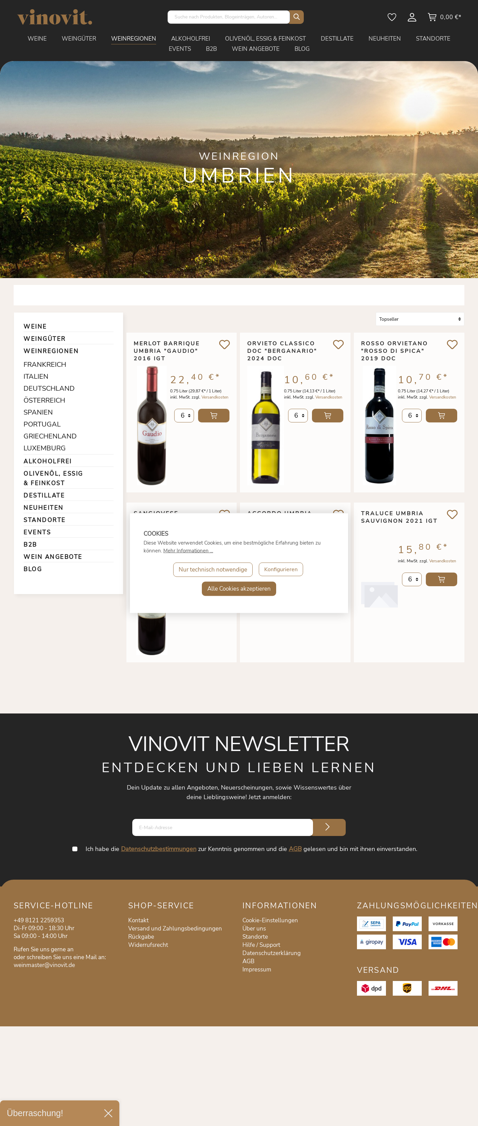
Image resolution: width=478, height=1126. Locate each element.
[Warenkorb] (444, 19)
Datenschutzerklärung (271, 953)
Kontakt (138, 920)
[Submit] (328, 827)
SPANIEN (38, 412)
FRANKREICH (42, 364)
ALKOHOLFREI (48, 461)
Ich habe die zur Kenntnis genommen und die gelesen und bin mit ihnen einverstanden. (252, 849)
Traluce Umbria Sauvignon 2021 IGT (399, 517)
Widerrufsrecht (148, 945)
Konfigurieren (281, 570)
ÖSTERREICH (42, 400)
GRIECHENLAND (42, 436)
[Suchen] (295, 17)
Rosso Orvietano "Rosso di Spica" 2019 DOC (394, 351)
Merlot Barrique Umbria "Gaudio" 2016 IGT (167, 351)
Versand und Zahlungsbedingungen (175, 929)
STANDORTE (45, 520)
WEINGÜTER (45, 339)
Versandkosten (214, 400)
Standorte (255, 937)
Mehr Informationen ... (188, 550)
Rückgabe (141, 937)
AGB (295, 849)
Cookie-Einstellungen (270, 920)
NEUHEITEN (44, 508)
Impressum (256, 969)
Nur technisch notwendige (212, 570)
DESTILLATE (44, 496)
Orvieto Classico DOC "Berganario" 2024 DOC (282, 351)
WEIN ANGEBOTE (53, 557)
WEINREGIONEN (51, 351)
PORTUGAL (42, 424)
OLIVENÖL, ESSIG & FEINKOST (53, 478)
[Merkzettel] (392, 19)
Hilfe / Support (261, 945)
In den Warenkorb (213, 419)
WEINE (35, 327)
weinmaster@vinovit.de (44, 965)
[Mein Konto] (412, 19)
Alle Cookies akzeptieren (239, 589)
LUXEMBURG (42, 448)
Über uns (254, 929)
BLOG (33, 569)
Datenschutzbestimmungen (159, 849)
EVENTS (37, 532)
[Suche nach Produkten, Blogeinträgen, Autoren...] (228, 17)
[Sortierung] (420, 319)
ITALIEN (36, 376)
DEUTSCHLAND (42, 388)
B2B (30, 545)
